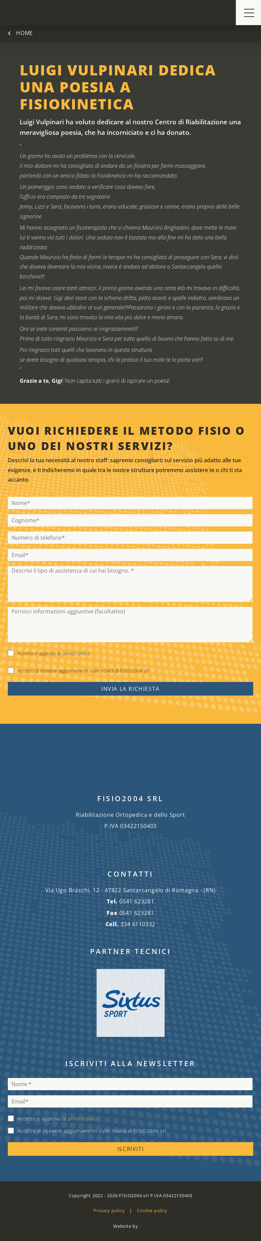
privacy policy (76, 653)
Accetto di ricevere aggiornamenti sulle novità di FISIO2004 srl (83, 670)
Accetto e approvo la (53, 653)
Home (24, 33)
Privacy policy (109, 1210)
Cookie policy (152, 1210)
